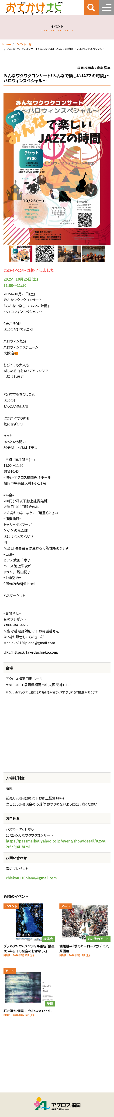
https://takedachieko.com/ (35, 652)
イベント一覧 (23, 44)
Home (6, 44)
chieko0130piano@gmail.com (31, 877)
